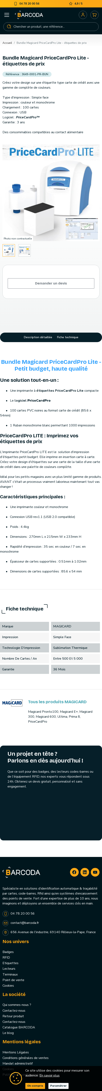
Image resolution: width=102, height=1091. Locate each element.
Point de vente (13, 980)
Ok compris (35, 1085)
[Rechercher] (51, 26)
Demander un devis (51, 283)
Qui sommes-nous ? (16, 1005)
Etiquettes (10, 963)
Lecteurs (8, 968)
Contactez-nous (13, 1010)
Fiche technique (67, 337)
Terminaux (10, 974)
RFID (6, 957)
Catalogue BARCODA (18, 1027)
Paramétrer (58, 1085)
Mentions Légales (15, 1052)
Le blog (8, 1033)
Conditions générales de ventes (25, 1058)
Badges (8, 952)
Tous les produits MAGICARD (57, 701)
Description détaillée (38, 337)
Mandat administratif (17, 1063)
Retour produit (13, 1016)
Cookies (8, 985)
